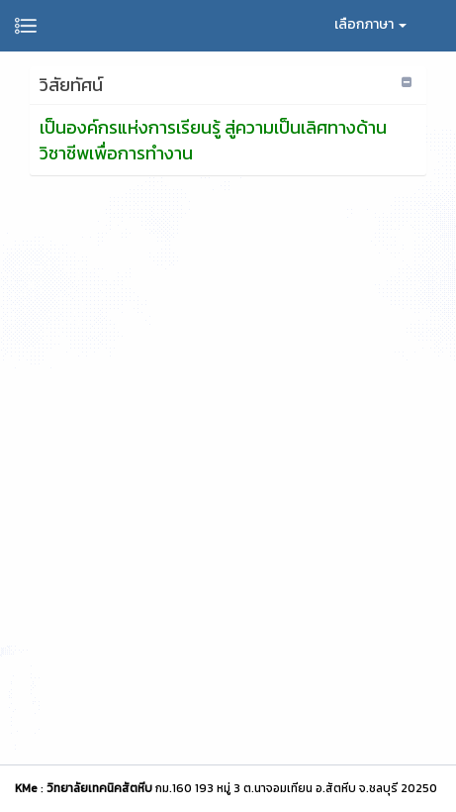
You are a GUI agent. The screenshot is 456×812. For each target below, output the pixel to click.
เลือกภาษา (370, 24)
